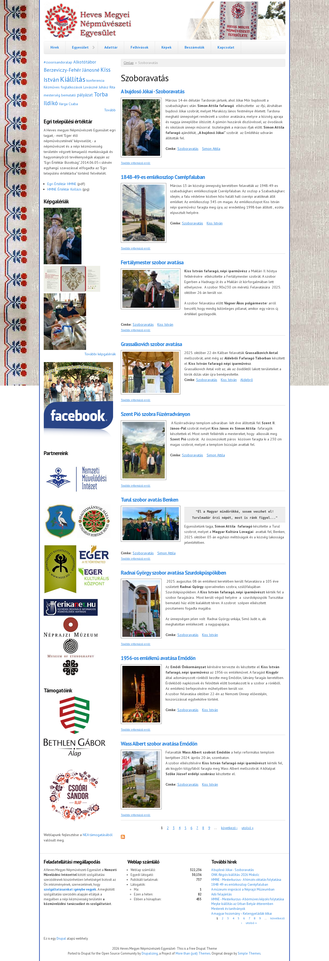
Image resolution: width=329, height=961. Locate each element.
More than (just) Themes (193, 953)
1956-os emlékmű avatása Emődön (158, 658)
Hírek (54, 47)
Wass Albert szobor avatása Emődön (159, 743)
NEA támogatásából (98, 834)
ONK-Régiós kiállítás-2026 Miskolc (235, 875)
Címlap (129, 63)
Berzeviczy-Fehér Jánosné (71, 70)
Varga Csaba (68, 104)
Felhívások (139, 47)
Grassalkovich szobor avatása (151, 344)
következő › (229, 828)
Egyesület (80, 47)
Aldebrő (246, 379)
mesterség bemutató (60, 95)
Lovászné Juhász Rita (99, 87)
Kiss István (215, 223)
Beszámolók (194, 47)
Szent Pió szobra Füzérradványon (155, 414)
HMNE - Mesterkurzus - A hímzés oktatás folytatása (246, 879)
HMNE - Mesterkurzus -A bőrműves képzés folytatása (247, 899)
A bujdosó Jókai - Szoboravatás (152, 91)
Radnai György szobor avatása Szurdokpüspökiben (173, 572)
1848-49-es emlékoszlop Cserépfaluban (163, 177)
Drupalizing (150, 953)
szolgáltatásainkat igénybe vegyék (70, 889)
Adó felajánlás (221, 894)
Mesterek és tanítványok (228, 908)
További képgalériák (100, 354)
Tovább (110, 110)
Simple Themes (249, 953)
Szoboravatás (187, 148)
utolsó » (247, 828)
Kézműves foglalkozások (63, 87)
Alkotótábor (84, 62)
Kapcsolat (225, 47)
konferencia (95, 80)
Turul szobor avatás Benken (149, 499)
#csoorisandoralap (58, 62)
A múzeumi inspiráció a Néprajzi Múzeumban (243, 889)
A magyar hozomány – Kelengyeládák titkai (241, 913)
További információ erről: (135, 163)
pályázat (85, 95)
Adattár (110, 47)
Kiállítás (72, 79)
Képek (166, 47)
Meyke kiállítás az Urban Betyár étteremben (242, 904)
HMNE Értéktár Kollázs (64, 189)
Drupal (61, 938)
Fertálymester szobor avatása (152, 262)
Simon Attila (211, 148)
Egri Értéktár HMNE (61, 184)
